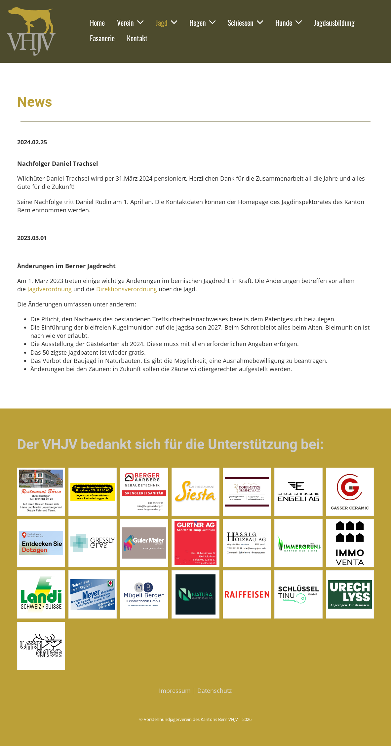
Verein (130, 22)
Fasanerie (102, 38)
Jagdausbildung (334, 22)
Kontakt (137, 38)
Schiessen (245, 22)
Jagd (166, 22)
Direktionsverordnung (126, 289)
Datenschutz (214, 690)
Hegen (202, 22)
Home (97, 22)
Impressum (175, 690)
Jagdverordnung (49, 289)
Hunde (288, 22)
